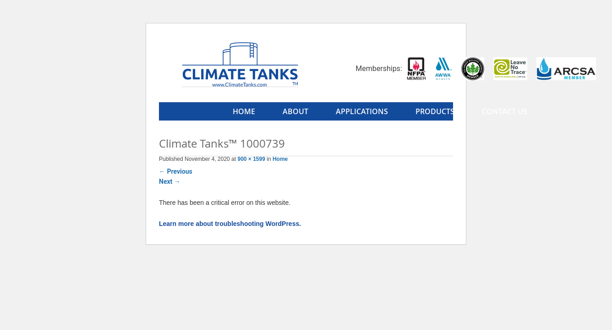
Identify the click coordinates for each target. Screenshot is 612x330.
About (295, 111)
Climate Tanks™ (240, 64)
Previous (175, 171)
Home (244, 111)
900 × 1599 (251, 159)
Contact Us (504, 111)
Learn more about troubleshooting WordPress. (230, 223)
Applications (362, 111)
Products (434, 111)
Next (169, 181)
